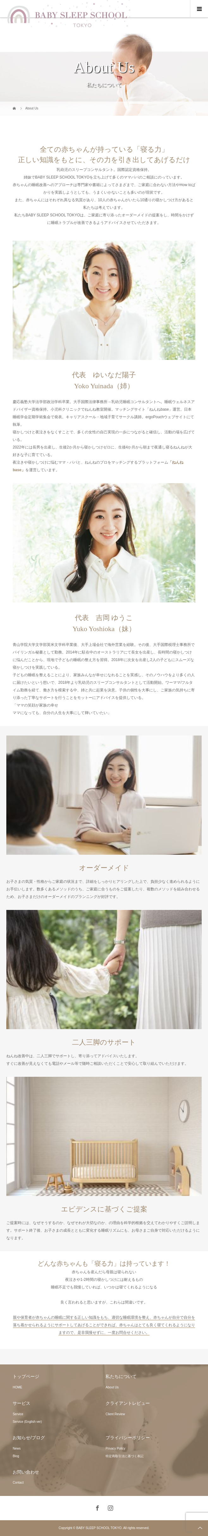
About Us (112, 1387)
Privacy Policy (115, 1448)
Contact (18, 1482)
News (17, 1448)
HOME (17, 1387)
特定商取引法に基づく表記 (125, 1456)
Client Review (115, 1414)
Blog (16, 1456)
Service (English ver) (27, 1421)
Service (18, 1414)
